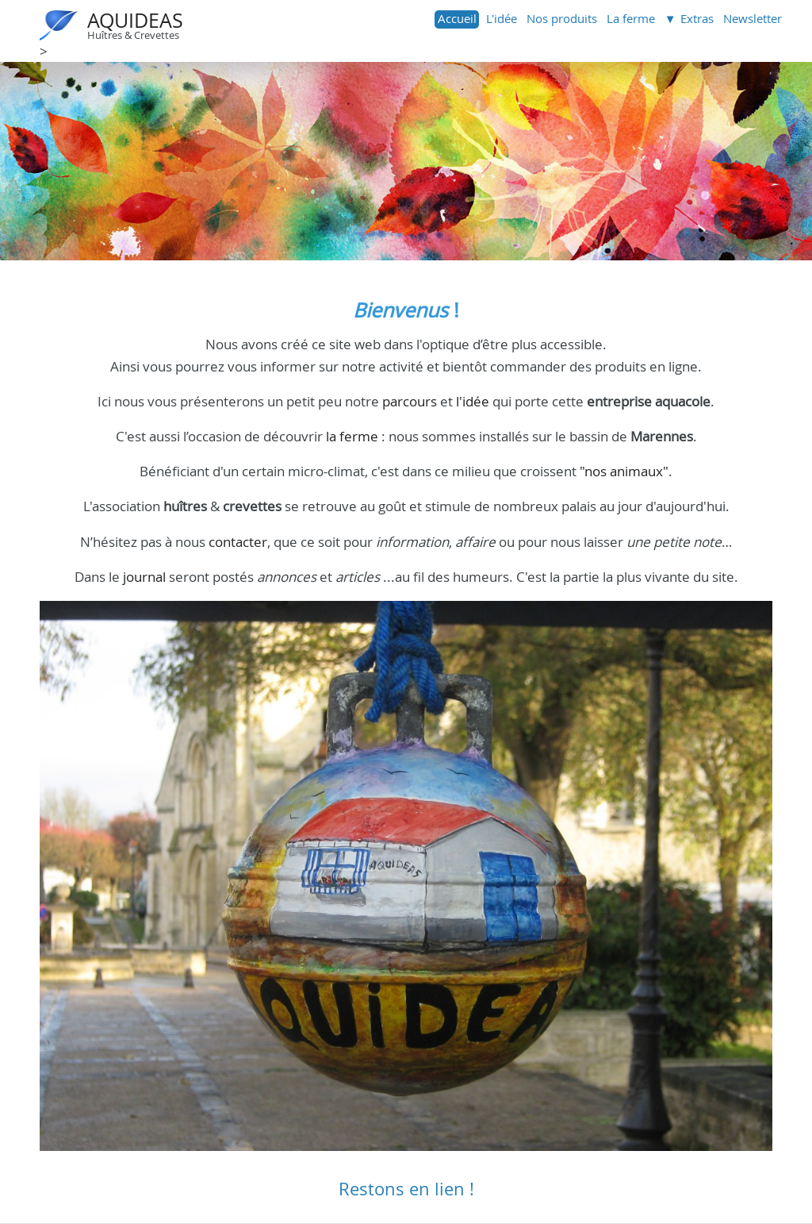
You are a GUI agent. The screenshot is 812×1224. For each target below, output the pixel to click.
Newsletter (752, 18)
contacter (238, 542)
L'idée (501, 18)
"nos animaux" (624, 471)
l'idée (472, 401)
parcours (409, 401)
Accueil (457, 18)
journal (144, 577)
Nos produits (562, 18)
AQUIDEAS (135, 20)
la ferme (352, 436)
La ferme (631, 18)
